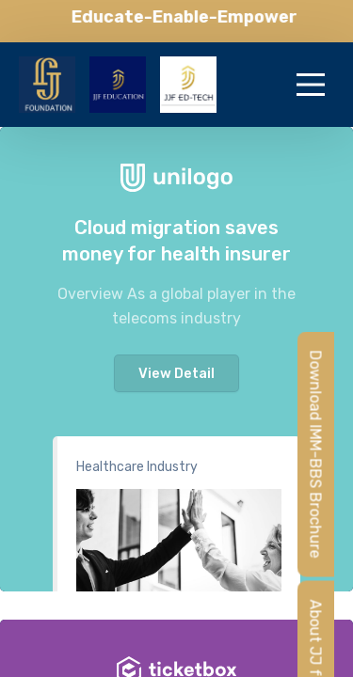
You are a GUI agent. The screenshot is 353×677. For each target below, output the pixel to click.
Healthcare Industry (137, 467)
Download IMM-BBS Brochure (316, 454)
